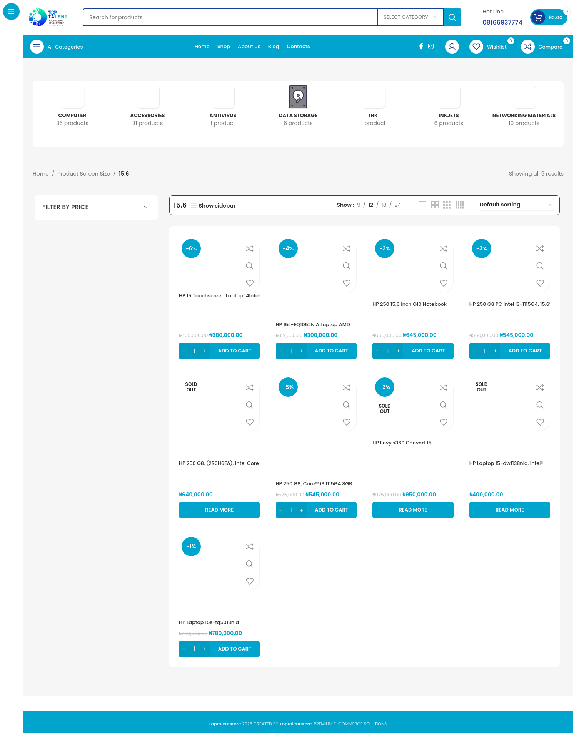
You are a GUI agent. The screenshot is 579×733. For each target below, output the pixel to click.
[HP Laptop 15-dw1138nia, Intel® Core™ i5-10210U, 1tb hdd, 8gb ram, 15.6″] (511, 414)
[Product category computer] (72, 108)
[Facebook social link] (421, 46)
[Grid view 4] (460, 205)
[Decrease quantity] (184, 348)
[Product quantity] (194, 348)
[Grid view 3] (447, 205)
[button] (218, 348)
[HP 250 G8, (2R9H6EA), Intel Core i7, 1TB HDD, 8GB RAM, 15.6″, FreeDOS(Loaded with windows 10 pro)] (218, 414)
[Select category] (410, 17)
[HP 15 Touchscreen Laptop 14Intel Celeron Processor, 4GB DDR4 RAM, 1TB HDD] (218, 260)
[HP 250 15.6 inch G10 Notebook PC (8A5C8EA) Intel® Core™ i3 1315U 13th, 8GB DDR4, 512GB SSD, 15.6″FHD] (413, 264)
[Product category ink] (373, 108)
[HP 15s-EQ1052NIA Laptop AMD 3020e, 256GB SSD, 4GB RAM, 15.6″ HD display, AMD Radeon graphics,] (316, 274)
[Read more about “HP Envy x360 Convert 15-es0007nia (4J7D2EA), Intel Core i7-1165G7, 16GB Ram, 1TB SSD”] (413, 507)
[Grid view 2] (435, 205)
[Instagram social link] (431, 46)
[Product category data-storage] (298, 108)
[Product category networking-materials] (524, 108)
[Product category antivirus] (223, 108)
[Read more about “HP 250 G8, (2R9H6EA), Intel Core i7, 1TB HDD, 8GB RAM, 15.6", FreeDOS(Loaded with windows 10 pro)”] (218, 507)
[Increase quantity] (205, 348)
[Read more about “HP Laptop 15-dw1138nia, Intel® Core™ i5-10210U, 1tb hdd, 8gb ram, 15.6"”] (511, 507)
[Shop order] (517, 204)
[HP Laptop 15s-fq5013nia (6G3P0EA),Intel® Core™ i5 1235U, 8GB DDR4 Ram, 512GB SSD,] (218, 573)
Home (41, 174)
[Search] (272, 17)
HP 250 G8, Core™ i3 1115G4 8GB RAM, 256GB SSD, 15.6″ (312, 484)
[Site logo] (48, 17)
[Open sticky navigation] (58, 46)
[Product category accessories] (148, 108)
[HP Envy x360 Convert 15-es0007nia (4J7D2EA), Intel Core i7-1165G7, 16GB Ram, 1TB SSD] (413, 404)
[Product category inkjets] (449, 108)
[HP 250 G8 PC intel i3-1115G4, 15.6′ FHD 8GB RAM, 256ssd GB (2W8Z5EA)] (511, 264)
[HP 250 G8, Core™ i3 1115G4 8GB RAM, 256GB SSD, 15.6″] (316, 424)
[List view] (423, 205)
